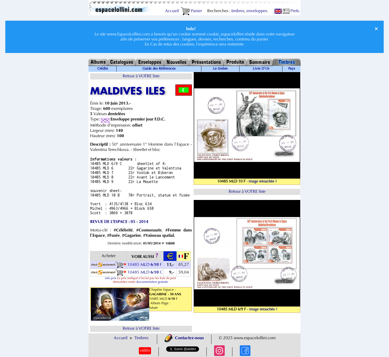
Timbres (141, 338)
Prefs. (291, 11)
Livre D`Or (261, 69)
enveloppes (256, 11)
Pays (291, 69)
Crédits (102, 69)
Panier (191, 11)
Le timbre (220, 69)
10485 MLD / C (145, 272)
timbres (237, 11)
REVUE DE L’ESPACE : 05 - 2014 (119, 222)
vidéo (145, 351)
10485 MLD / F (144, 265)
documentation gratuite (152, 282)
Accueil (172, 11)
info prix (110, 278)
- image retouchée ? (261, 182)
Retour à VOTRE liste (141, 76)
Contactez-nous (184, 338)
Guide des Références (158, 69)
